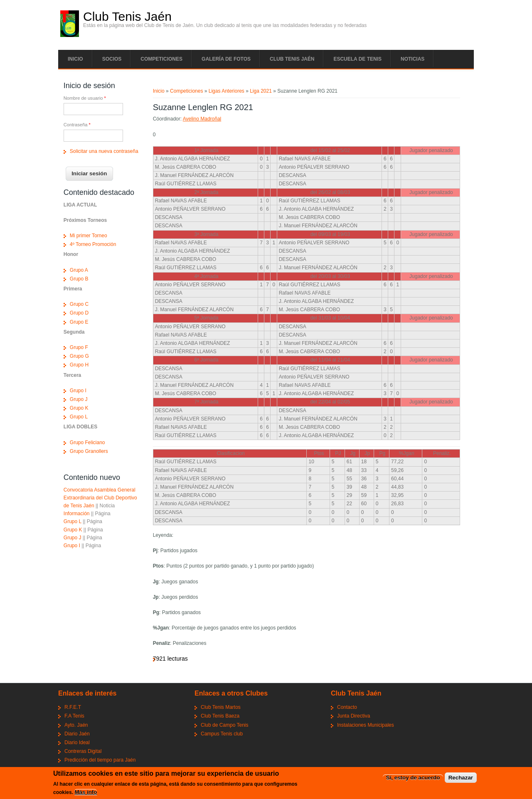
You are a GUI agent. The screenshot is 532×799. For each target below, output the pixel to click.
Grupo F (79, 347)
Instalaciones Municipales (365, 725)
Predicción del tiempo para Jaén (99, 760)
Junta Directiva (353, 716)
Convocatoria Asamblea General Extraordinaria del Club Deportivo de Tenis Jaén (100, 498)
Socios (112, 59)
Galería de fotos (226, 59)
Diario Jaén (77, 734)
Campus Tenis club (222, 734)
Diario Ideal (77, 742)
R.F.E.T (72, 707)
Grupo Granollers (89, 451)
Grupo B (79, 279)
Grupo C (79, 304)
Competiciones (161, 59)
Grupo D (79, 313)
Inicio (75, 59)
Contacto (347, 707)
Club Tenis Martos (221, 707)
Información (77, 513)
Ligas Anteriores (226, 91)
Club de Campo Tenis (225, 725)
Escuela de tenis (357, 59)
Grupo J (79, 399)
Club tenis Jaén (292, 59)
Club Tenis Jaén (127, 16)
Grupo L (79, 417)
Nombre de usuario (85, 98)
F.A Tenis (74, 716)
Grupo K (79, 408)
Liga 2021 (261, 91)
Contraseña (77, 124)
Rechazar (460, 778)
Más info (85, 792)
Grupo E (79, 322)
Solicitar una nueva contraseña (104, 151)
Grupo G (79, 356)
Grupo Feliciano (87, 442)
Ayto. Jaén (76, 725)
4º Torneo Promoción (93, 244)
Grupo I (78, 390)
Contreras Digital (82, 751)
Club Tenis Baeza (220, 716)
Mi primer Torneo (88, 235)
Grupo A (79, 270)
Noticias (412, 59)
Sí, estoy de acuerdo (413, 778)
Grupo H (79, 365)
